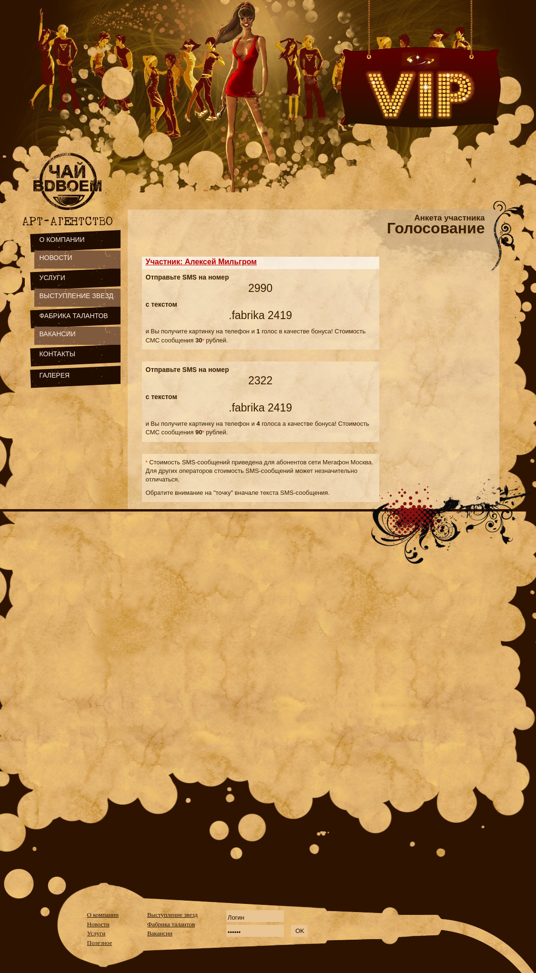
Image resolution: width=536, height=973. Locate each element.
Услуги (96, 933)
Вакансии (159, 933)
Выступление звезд (172, 914)
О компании (103, 914)
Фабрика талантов (171, 924)
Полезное (99, 942)
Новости (98, 924)
